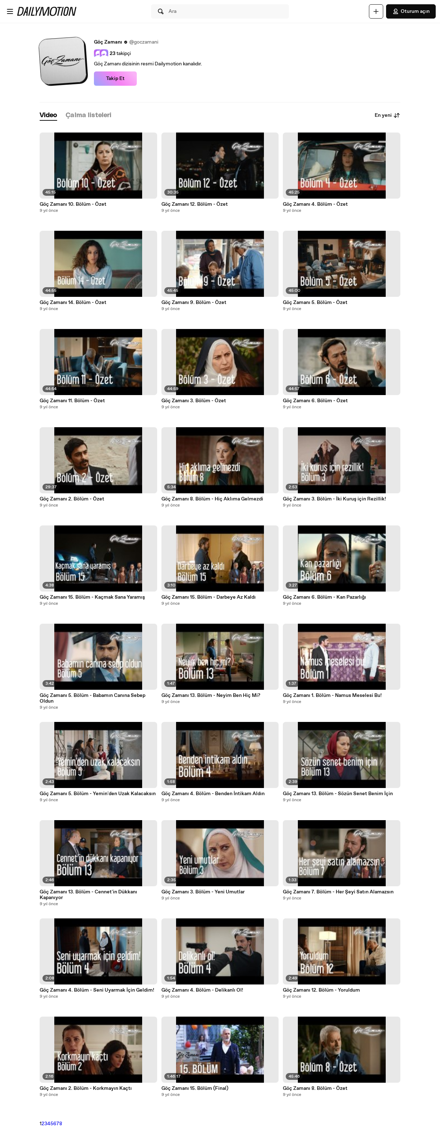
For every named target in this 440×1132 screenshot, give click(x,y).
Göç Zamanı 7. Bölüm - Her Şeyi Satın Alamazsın (338, 892)
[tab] (49, 115)
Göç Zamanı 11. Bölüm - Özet (72, 401)
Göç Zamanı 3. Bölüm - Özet (193, 401)
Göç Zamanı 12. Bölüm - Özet (194, 204)
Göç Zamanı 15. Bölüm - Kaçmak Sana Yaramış (92, 597)
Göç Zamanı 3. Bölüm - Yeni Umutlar (203, 892)
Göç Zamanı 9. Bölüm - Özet (193, 302)
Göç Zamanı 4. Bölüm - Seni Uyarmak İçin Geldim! (97, 990)
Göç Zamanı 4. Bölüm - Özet (315, 204)
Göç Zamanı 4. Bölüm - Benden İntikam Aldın (213, 794)
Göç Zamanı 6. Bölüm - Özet (315, 401)
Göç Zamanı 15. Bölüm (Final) (194, 1088)
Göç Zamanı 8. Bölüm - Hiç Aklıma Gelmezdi (212, 499)
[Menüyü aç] (10, 11)
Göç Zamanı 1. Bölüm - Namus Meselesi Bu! (332, 695)
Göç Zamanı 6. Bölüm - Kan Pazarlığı (324, 597)
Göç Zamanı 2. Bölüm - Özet (72, 499)
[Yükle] (376, 11)
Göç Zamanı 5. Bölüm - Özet (315, 302)
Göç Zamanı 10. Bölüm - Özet (73, 204)
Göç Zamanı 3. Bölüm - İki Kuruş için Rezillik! (334, 499)
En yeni (387, 115)
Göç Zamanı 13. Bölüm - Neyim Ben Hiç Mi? (210, 695)
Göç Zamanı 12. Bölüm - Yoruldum (321, 990)
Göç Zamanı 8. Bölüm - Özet (315, 1088)
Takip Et (115, 78)
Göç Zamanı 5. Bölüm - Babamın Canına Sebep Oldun (92, 698)
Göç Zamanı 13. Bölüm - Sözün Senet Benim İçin (338, 794)
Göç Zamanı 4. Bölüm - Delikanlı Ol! (202, 990)
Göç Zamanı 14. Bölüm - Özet (73, 302)
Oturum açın (411, 11)
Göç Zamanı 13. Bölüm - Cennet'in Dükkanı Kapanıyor (88, 895)
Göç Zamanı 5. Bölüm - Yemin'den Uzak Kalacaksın (98, 794)
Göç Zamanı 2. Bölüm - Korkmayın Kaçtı (86, 1088)
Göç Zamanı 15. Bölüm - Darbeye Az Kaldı (208, 597)
